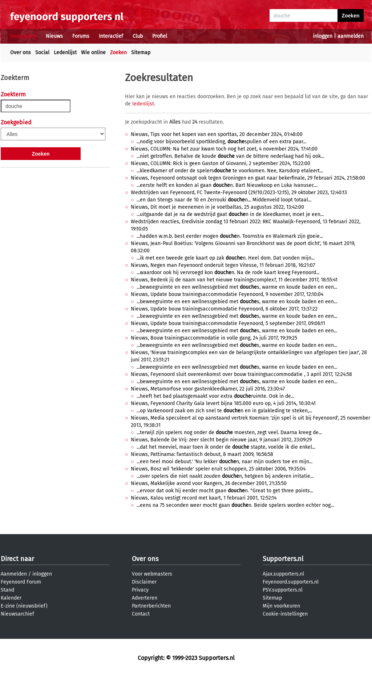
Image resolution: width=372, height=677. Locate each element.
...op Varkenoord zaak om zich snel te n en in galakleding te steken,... (224, 411)
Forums (80, 36)
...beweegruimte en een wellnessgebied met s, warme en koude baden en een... (237, 287)
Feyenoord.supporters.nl (291, 582)
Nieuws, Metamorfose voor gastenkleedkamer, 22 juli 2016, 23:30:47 (208, 389)
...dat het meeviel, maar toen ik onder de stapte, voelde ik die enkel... (226, 447)
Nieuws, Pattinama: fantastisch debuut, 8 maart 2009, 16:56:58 (202, 454)
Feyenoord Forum (21, 582)
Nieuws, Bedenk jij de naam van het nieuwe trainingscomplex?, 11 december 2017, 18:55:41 (234, 280)
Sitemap (140, 52)
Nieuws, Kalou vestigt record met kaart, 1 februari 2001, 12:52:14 (203, 498)
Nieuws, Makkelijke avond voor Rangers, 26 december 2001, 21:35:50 (209, 483)
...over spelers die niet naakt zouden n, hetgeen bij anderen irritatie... (225, 476)
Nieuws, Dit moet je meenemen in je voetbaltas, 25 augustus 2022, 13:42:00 (217, 207)
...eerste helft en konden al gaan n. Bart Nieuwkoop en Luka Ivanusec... (227, 185)
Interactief (111, 36)
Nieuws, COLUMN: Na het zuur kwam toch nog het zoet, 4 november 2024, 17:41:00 (224, 149)
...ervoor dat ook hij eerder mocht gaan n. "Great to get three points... (225, 491)
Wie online (93, 52)
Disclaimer (144, 582)
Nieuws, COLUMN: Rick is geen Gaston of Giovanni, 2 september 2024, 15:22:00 (220, 163)
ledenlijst (143, 104)
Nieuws (54, 36)
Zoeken (118, 52)
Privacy (140, 590)
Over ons (20, 52)
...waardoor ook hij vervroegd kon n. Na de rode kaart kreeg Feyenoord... (228, 272)
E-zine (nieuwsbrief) (24, 606)
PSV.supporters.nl (283, 590)
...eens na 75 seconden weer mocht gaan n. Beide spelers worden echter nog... (235, 505)
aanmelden (350, 36)
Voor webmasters (152, 574)
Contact (141, 614)
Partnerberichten (151, 606)
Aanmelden (14, 574)
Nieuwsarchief (17, 614)
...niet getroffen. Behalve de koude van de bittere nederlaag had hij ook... (230, 156)
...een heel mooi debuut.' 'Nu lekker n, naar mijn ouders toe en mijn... (224, 461)
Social (42, 52)
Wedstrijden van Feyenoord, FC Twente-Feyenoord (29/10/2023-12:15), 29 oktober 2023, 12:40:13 (239, 192)
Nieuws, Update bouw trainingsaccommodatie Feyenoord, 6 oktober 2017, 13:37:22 (224, 309)
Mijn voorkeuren (281, 606)
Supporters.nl (283, 559)
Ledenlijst (65, 52)
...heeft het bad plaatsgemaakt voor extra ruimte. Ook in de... (215, 396)
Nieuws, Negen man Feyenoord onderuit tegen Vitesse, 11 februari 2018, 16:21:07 (223, 265)
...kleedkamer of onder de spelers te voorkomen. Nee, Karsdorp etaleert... (230, 171)
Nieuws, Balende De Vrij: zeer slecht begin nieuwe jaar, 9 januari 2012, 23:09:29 (221, 440)
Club (138, 36)
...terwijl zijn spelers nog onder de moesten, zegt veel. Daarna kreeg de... (229, 432)
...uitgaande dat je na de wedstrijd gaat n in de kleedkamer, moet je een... (230, 214)
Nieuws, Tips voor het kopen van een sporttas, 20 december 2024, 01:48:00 (217, 134)
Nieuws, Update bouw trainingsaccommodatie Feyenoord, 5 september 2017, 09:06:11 (228, 323)
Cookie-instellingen (285, 614)
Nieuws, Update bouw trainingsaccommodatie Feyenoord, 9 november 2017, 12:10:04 (227, 294)
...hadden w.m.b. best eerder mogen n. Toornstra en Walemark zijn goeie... (230, 236)
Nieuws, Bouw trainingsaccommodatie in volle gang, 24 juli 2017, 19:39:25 (214, 338)
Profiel (159, 36)
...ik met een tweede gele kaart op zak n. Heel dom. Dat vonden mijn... (226, 258)
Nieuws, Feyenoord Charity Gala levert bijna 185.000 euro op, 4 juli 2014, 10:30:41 (223, 403)
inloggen (322, 36)
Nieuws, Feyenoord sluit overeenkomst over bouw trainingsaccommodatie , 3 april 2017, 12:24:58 (241, 374)
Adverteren (144, 598)
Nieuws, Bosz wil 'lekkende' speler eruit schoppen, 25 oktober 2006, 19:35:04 (218, 469)
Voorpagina (23, 36)
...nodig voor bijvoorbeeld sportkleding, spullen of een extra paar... (221, 142)
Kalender (11, 598)
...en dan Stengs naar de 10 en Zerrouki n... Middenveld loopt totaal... (224, 200)
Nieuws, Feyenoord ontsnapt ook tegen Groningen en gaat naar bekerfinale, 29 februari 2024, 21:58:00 (248, 178)
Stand (7, 590)
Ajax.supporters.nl (283, 574)
